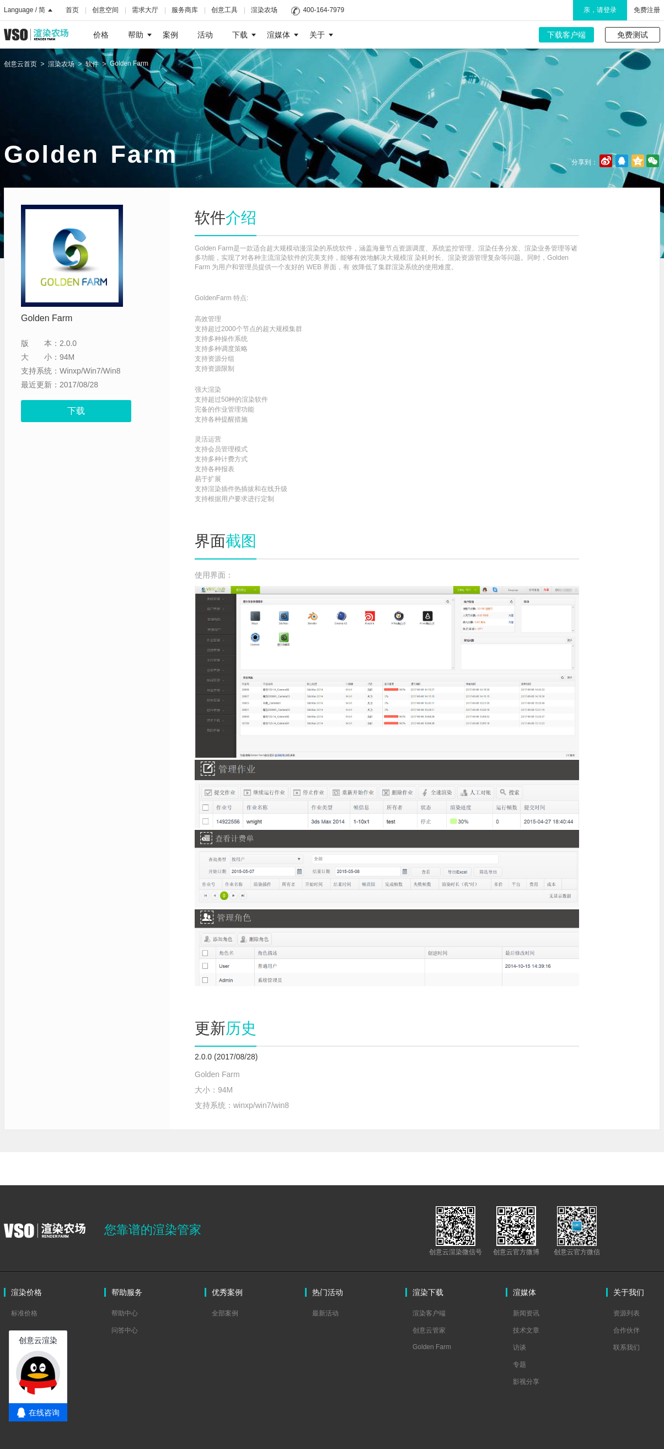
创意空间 (105, 10)
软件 (92, 64)
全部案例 (225, 1313)
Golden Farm (129, 63)
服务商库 (185, 10)
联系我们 (626, 1347)
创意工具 (224, 10)
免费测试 (632, 34)
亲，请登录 (600, 10)
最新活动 (325, 1313)
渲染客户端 (429, 1313)
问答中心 (124, 1330)
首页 (72, 10)
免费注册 (647, 10)
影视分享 (526, 1382)
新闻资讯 (526, 1313)
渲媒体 (282, 34)
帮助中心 (124, 1313)
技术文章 (526, 1330)
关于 (321, 34)
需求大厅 (145, 10)
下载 (244, 34)
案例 (170, 34)
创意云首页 (20, 64)
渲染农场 (264, 10)
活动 (205, 34)
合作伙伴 (626, 1330)
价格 (101, 34)
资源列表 (626, 1313)
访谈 (519, 1347)
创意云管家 (429, 1330)
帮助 (140, 34)
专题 (519, 1364)
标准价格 (24, 1313)
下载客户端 (566, 34)
